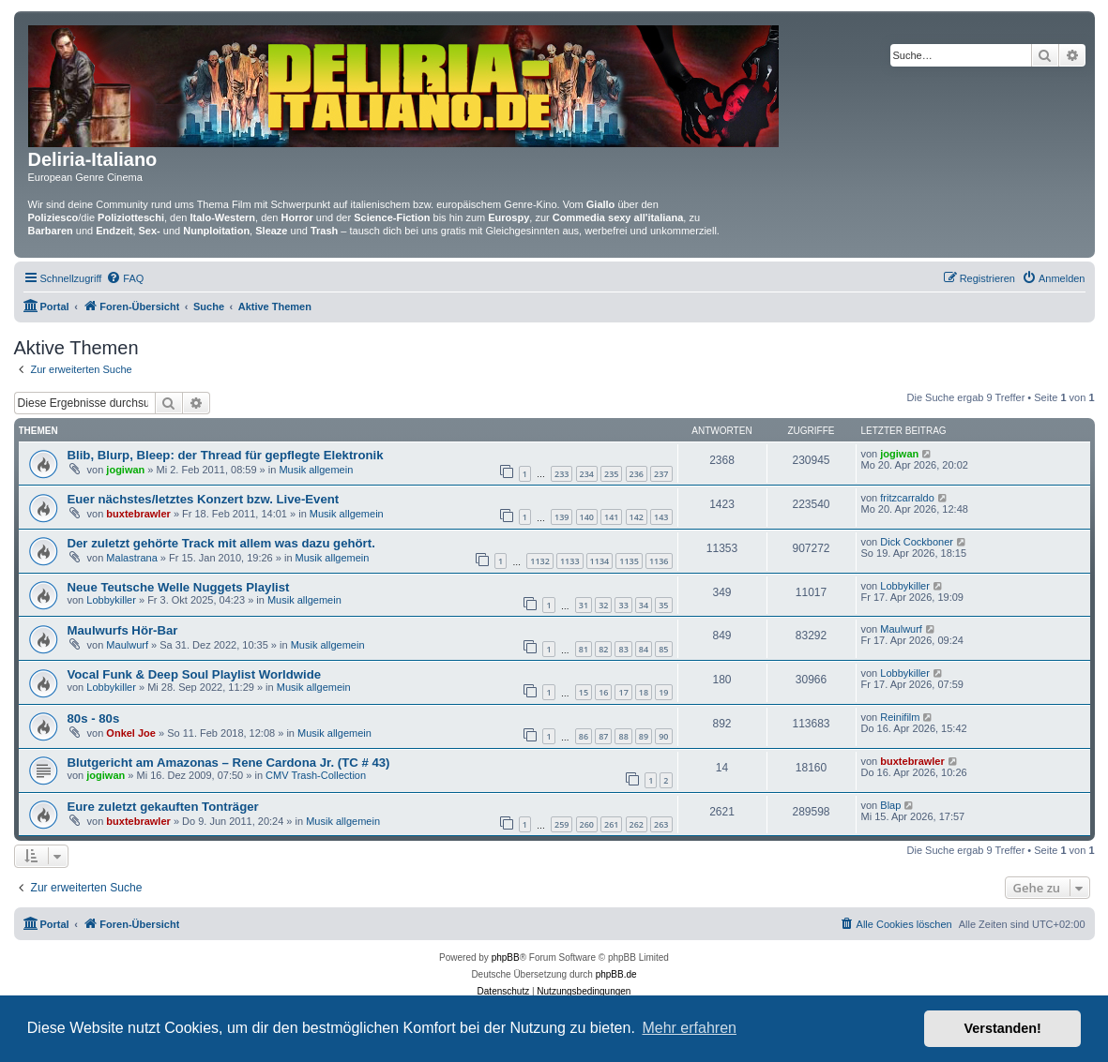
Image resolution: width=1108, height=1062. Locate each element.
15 (583, 692)
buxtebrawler (138, 513)
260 (587, 824)
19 (663, 692)
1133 (570, 561)
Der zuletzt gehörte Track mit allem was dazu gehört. (221, 543)
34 (643, 605)
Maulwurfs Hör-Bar (123, 630)
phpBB (506, 957)
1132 (540, 561)
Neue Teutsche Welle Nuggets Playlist (179, 587)
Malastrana (131, 557)
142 (637, 517)
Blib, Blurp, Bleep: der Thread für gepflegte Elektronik (226, 455)
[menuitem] (125, 278)
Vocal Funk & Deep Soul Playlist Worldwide (195, 674)
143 (661, 517)
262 (637, 824)
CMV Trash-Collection (316, 775)
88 (623, 736)
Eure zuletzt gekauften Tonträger (163, 807)
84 (643, 649)
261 (611, 824)
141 (611, 517)
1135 (629, 561)
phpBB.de (616, 974)
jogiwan (125, 469)
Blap (890, 805)
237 (661, 474)
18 (643, 692)
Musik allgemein (316, 469)
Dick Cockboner (916, 541)
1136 (659, 561)
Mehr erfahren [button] (689, 1028)
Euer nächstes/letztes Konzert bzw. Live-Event (204, 499)
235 (611, 474)
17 (623, 692)
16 (603, 692)
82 (603, 649)
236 (637, 474)
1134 (600, 561)
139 (561, 517)
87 (603, 736)
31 (583, 605)
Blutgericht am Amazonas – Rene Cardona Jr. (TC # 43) (229, 762)
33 (623, 605)
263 (661, 824)
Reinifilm (899, 717)
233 (561, 474)
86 (583, 736)
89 (643, 736)
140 (587, 517)
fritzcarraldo (906, 497)
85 (663, 649)
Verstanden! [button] (1002, 1028)
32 (603, 605)
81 (583, 649)
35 (663, 605)
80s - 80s (94, 718)
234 (587, 474)
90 (663, 736)
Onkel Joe (131, 733)
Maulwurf (127, 645)
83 (623, 649)
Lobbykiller (111, 600)
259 (561, 824)
